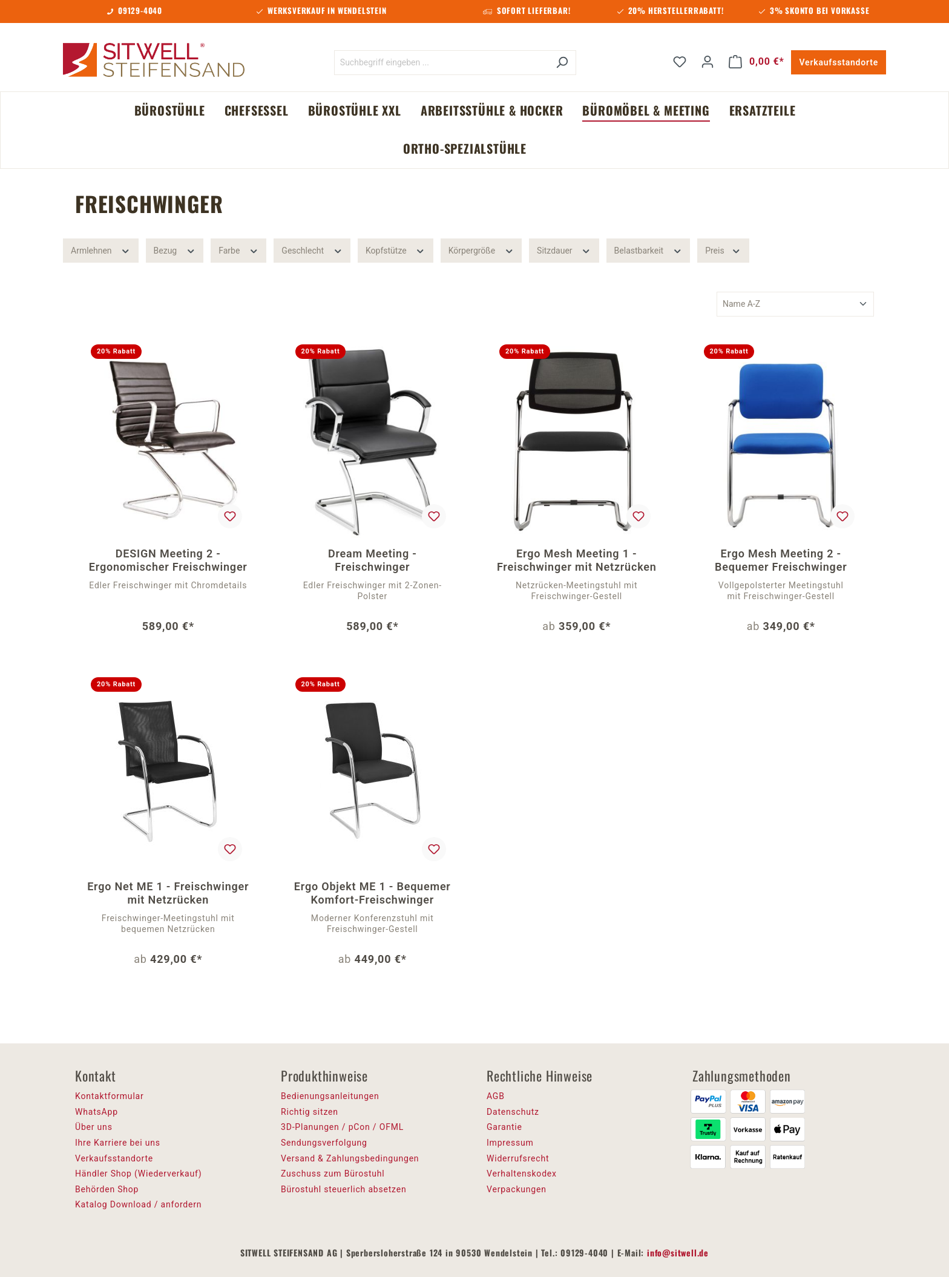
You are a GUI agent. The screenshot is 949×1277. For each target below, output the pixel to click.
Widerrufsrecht (518, 1158)
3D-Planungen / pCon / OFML (342, 1127)
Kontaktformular (109, 1096)
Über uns (94, 1127)
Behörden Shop (107, 1189)
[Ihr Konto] (707, 61)
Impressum (510, 1142)
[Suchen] (562, 62)
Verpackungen (517, 1189)
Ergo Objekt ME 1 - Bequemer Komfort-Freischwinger (372, 893)
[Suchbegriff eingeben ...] (441, 62)
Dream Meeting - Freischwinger (372, 560)
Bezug (175, 249)
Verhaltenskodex (522, 1173)
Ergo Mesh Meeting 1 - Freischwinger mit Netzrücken (577, 560)
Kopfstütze (395, 249)
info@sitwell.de (678, 1252)
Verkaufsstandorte (838, 62)
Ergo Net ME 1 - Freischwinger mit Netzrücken (168, 893)
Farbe (238, 249)
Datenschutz (513, 1112)
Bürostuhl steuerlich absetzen (343, 1189)
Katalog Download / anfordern (138, 1204)
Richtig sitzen (309, 1112)
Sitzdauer (564, 249)
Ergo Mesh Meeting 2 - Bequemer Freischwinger (781, 560)
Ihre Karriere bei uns (117, 1142)
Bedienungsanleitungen (330, 1096)
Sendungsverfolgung (324, 1142)
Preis (723, 249)
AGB (496, 1096)
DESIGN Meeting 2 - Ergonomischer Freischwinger (168, 560)
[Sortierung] (795, 304)
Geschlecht (312, 249)
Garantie (504, 1127)
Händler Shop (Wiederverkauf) (138, 1173)
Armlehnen (101, 249)
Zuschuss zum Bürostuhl (333, 1173)
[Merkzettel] (680, 61)
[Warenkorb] (756, 61)
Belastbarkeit (648, 249)
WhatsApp (96, 1112)
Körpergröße (481, 249)
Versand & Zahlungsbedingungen (350, 1158)
